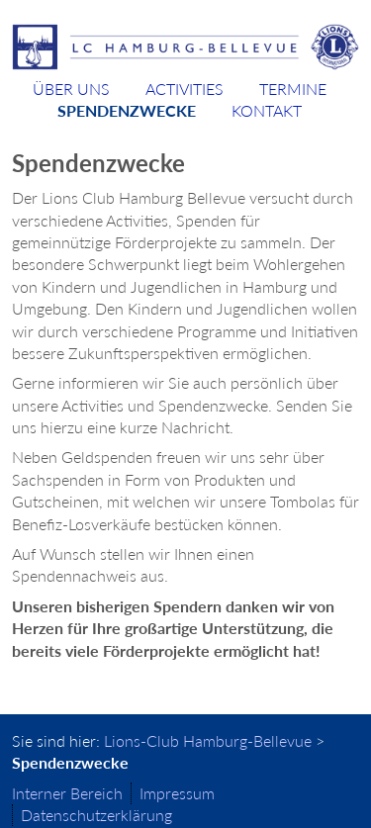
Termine (292, 88)
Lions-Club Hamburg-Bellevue (208, 740)
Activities (184, 88)
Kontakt (267, 110)
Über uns (71, 88)
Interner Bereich (67, 792)
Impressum (177, 792)
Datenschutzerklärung (96, 814)
